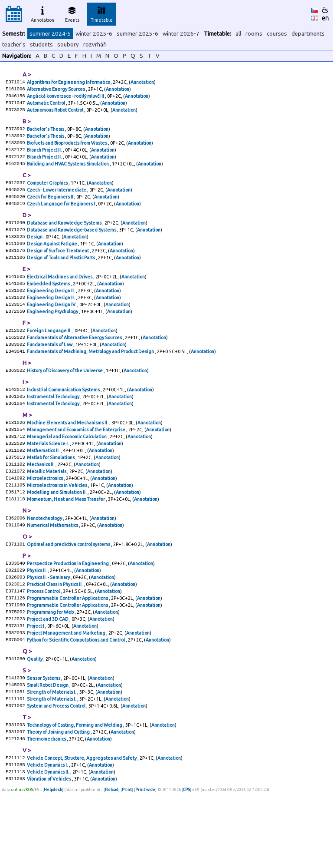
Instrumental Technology (53, 425)
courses (277, 33)
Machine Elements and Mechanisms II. (68, 453)
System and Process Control (56, 764)
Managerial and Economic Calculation (67, 469)
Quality (35, 713)
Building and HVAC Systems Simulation (68, 172)
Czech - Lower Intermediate (57, 200)
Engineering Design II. (51, 311)
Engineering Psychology (53, 334)
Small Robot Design (48, 741)
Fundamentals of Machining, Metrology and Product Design (91, 378)
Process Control (44, 638)
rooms (253, 33)
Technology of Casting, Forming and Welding (75, 784)
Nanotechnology (45, 559)
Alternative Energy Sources (56, 90)
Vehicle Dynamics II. (48, 835)
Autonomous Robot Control (55, 113)
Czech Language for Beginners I (61, 216)
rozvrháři (95, 44)
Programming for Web (51, 662)
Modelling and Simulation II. (57, 531)
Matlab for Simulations (51, 492)
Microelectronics (45, 516)
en (325, 18)
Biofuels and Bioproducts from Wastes (67, 149)
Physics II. (37, 615)
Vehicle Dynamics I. (48, 828)
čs (325, 10)
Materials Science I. (48, 477)
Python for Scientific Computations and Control (76, 693)
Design (35, 252)
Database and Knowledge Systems (64, 236)
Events (72, 13)
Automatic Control (46, 106)
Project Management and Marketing (66, 685)
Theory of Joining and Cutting (59, 792)
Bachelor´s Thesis (46, 133)
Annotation (42, 13)
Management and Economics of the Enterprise (76, 461)
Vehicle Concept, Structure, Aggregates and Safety (82, 820)
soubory (68, 44)
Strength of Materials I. (52, 748)
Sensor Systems (44, 733)
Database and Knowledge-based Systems (72, 244)
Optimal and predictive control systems (69, 587)
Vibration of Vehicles (49, 843)
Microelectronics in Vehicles (57, 523)
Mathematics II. (44, 484)
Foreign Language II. (49, 354)
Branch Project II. (45, 157)
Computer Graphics (48, 192)
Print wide (145, 854)
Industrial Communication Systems (64, 417)
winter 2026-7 (181, 33)
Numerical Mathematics (53, 567)
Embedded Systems (49, 303)
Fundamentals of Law (50, 370)
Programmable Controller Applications (68, 646)
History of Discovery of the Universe (65, 397)
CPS (186, 854)
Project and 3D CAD (48, 669)
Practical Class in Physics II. (55, 630)
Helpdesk (53, 854)
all (238, 33)
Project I (36, 677)
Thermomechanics (47, 800)
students (41, 44)
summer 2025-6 (137, 33)
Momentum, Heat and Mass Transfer (66, 539)
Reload (111, 854)
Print (127, 854)
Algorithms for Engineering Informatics (69, 82)
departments (308, 33)
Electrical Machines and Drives (60, 295)
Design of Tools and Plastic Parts (61, 275)
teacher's (14, 44)
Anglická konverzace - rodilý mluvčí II (66, 98)
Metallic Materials (47, 508)
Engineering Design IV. (52, 326)
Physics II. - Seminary (49, 622)
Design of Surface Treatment (58, 267)
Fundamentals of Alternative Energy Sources (75, 362)
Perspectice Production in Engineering (68, 607)
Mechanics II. (41, 500)
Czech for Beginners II (50, 208)
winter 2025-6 (93, 33)
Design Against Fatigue (52, 259)
